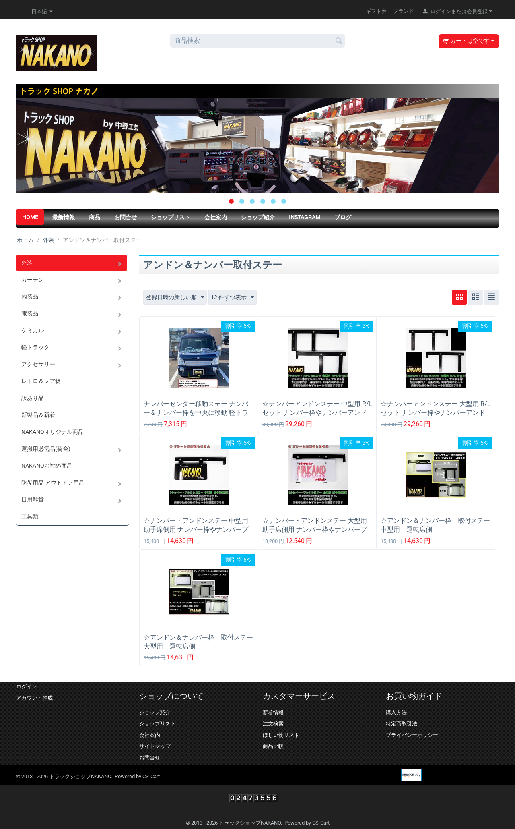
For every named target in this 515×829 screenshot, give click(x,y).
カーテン (32, 279)
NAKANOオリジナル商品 (52, 432)
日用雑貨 (32, 499)
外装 (48, 240)
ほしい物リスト (281, 735)
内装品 (29, 296)
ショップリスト (170, 217)
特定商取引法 (401, 724)
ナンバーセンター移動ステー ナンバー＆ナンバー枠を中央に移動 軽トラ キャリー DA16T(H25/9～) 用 (196, 412)
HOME (30, 217)
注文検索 (273, 724)
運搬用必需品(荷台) (45, 449)
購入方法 (396, 712)
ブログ (342, 217)
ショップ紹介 (258, 217)
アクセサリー (38, 364)
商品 (94, 217)
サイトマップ (155, 746)
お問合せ (125, 217)
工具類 (29, 516)
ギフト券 (376, 11)
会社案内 (215, 217)
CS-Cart (151, 776)
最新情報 (63, 217)
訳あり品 (32, 398)
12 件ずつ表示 (232, 298)
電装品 (29, 313)
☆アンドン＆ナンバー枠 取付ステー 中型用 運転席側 (436, 525)
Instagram (304, 217)
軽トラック (35, 347)
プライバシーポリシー (412, 735)
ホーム (25, 240)
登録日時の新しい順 (175, 298)
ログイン (26, 687)
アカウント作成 (34, 698)
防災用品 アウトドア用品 (52, 482)
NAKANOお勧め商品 (46, 465)
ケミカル (32, 330)
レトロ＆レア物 (41, 381)
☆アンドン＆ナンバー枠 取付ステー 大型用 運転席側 (199, 642)
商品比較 (273, 746)
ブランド (403, 11)
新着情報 (273, 712)
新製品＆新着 (38, 415)
